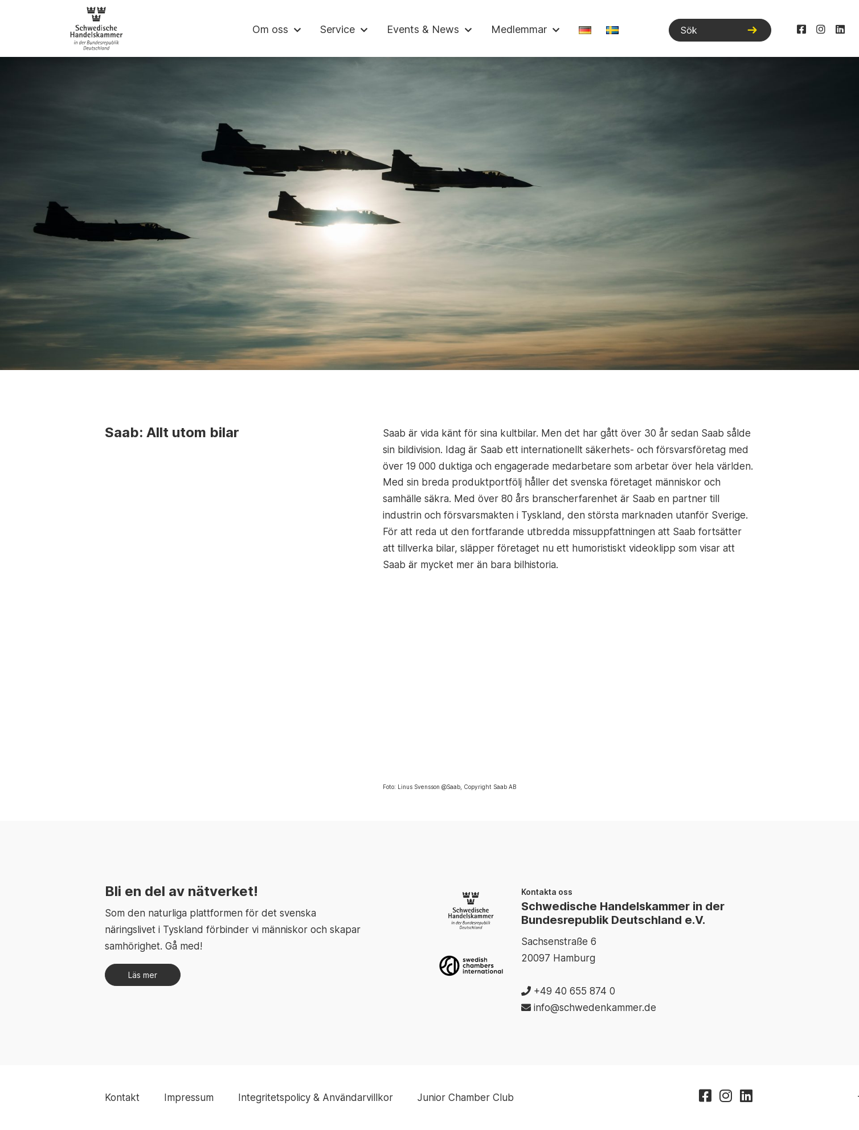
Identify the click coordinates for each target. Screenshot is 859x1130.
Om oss (270, 29)
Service (337, 29)
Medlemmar (519, 29)
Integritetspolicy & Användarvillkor (315, 1097)
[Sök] (720, 30)
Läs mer (142, 975)
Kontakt (122, 1097)
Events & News (423, 29)
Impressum (189, 1097)
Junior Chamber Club (466, 1097)
